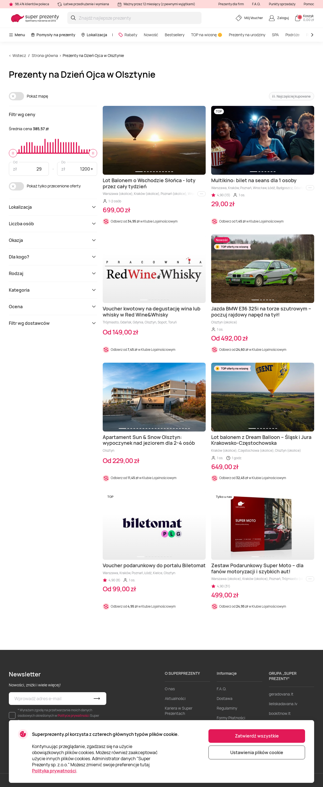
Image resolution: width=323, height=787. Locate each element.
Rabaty (127, 34)
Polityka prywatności (54, 771)
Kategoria (53, 290)
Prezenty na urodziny (247, 34)
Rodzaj (53, 273)
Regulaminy (227, 708)
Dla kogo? (53, 256)
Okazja (53, 240)
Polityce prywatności (73, 715)
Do (63, 162)
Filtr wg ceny (22, 114)
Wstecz (19, 55)
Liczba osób (53, 223)
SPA (275, 34)
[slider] (13, 153)
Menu (17, 34)
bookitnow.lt (280, 713)
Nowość (151, 34)
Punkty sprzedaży (282, 4)
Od (15, 162)
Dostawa (224, 698)
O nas (170, 688)
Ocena (53, 306)
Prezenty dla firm (231, 4)
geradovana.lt (281, 694)
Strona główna (45, 55)
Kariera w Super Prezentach (178, 710)
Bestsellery (174, 34)
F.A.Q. (256, 4)
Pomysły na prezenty (53, 34)
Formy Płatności (231, 717)
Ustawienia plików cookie (256, 752)
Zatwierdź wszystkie (257, 736)
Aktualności (175, 698)
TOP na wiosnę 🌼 (206, 34)
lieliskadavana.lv (283, 703)
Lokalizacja (94, 34)
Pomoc (309, 4)
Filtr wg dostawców (53, 323)
